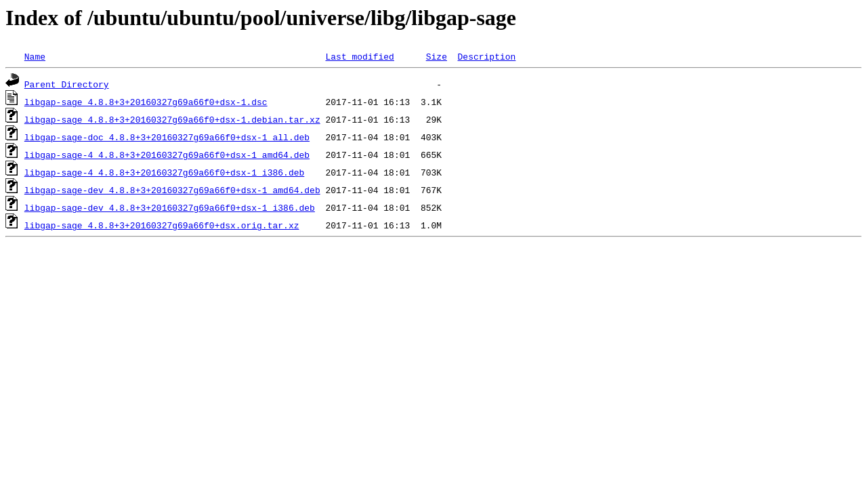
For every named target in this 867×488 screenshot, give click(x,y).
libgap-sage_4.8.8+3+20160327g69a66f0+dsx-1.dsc (146, 102)
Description (486, 56)
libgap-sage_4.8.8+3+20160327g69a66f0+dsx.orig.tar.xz (161, 225)
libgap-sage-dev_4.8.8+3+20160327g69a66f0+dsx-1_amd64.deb (172, 190)
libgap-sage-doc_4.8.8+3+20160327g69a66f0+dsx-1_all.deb (167, 137)
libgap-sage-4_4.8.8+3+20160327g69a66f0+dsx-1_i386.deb (164, 172)
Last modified (359, 56)
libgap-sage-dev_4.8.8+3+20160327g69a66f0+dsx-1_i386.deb (169, 207)
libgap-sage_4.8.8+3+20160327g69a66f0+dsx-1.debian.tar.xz (172, 119)
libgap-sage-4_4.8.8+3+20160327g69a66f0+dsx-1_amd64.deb (167, 154)
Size (436, 56)
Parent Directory (66, 84)
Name (34, 56)
